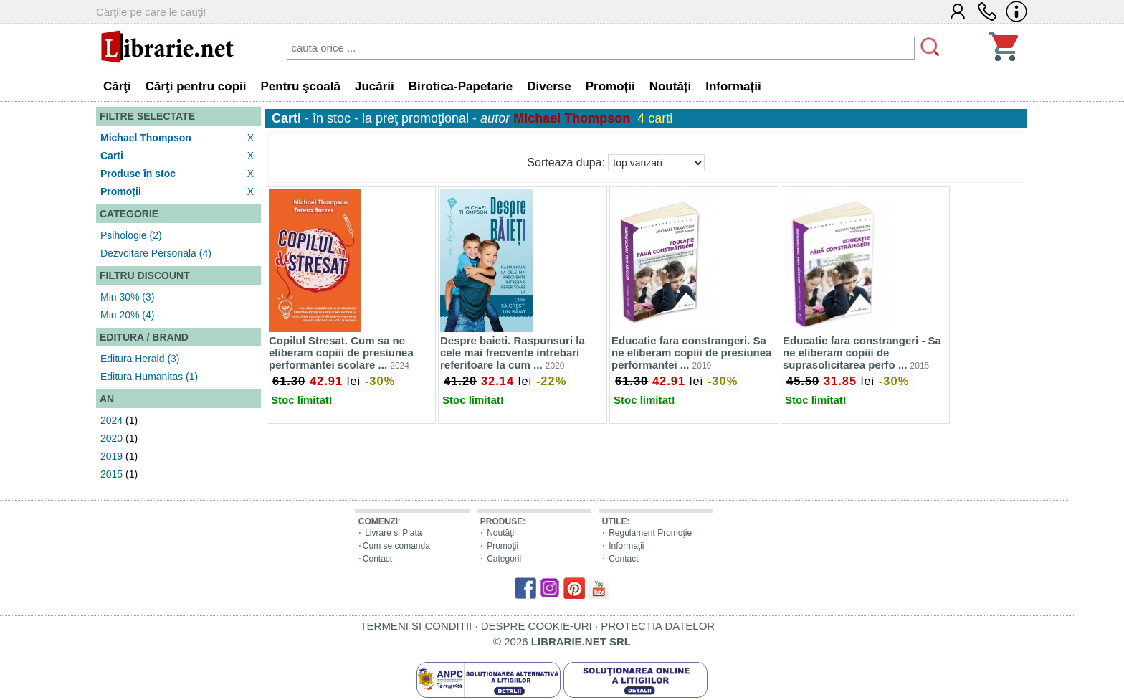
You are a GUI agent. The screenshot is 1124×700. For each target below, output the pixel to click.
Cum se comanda (396, 546)
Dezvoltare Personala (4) (155, 253)
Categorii (504, 559)
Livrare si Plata (393, 533)
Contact (377, 559)
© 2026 (562, 641)
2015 (111, 474)
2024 (111, 420)
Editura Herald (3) (140, 358)
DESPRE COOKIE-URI (536, 626)
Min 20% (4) (127, 315)
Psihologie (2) (131, 235)
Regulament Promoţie (650, 533)
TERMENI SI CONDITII (416, 626)
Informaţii (626, 546)
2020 (111, 438)
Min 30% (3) (127, 297)
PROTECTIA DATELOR (658, 626)
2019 (111, 456)
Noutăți (500, 533)
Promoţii (502, 546)
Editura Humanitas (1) (149, 376)
